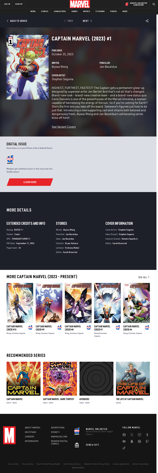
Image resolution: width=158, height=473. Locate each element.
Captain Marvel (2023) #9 (44, 328)
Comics (44, 11)
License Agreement (121, 464)
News (33, 11)
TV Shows (100, 11)
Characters (60, 11)
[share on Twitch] (147, 442)
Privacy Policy (27, 464)
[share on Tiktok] (124, 448)
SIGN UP (18, 4)
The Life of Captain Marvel (130, 399)
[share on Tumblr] (147, 435)
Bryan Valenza (71, 243)
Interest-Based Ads (140, 464)
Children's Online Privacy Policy (97, 464)
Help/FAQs (30, 432)
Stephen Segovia (62, 79)
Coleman (15, 333)
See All (144, 277)
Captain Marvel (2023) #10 (15, 328)
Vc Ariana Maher (72, 247)
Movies (86, 11)
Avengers (84, 399)
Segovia (22, 333)
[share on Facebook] (124, 435)
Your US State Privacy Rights (48, 464)
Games (75, 11)
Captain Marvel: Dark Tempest (58, 399)
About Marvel (33, 427)
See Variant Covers (64, 126)
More (125, 11)
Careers (29, 436)
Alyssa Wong (60, 66)
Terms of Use (13, 464)
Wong (9, 333)
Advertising (58, 427)
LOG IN (7, 4)
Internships (32, 441)
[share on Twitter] (131, 435)
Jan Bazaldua (108, 66)
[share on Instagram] (139, 435)
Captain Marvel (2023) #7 (102, 328)
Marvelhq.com (59, 436)
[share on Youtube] (124, 442)
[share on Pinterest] (139, 442)
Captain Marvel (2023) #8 (73, 328)
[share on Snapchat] (131, 442)
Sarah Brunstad (70, 252)
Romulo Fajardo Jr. (130, 238)
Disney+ (55, 432)
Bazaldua (103, 333)
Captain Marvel (15, 399)
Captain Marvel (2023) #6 (131, 328)
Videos (113, 11)
